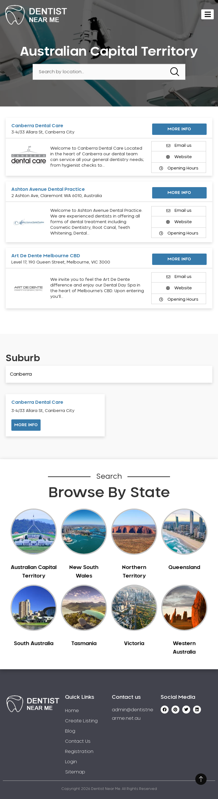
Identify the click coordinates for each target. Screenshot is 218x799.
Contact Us (78, 741)
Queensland (184, 567)
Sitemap (75, 772)
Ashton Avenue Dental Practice (48, 189)
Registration (79, 751)
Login (71, 762)
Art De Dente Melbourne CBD (45, 256)
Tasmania (84, 643)
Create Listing (81, 721)
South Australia (33, 643)
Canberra (21, 374)
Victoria (134, 643)
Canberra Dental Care (37, 126)
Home (72, 710)
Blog (70, 731)
